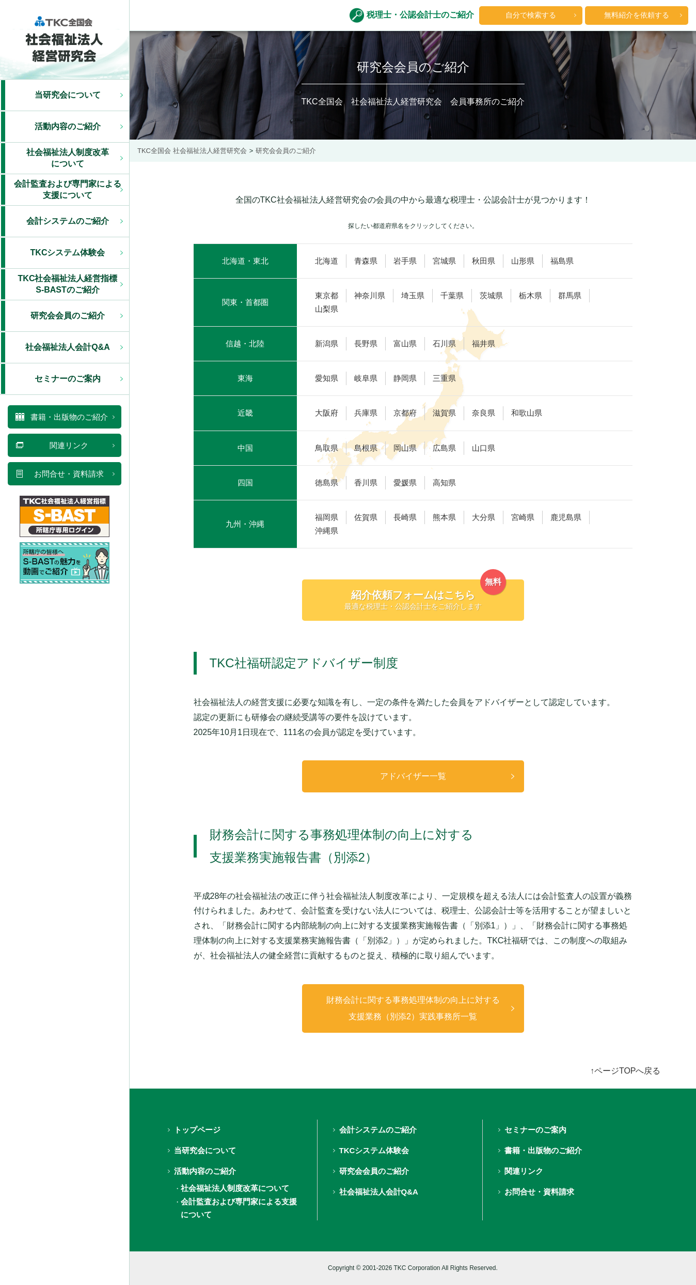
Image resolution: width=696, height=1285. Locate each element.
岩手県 (405, 261)
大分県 (483, 517)
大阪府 (326, 413)
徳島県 (326, 483)
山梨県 (326, 309)
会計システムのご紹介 (67, 221)
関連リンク (523, 1171)
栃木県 (530, 296)
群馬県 (569, 296)
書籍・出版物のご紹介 (543, 1150)
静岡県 (405, 378)
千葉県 (452, 296)
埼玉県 (412, 296)
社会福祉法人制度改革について (235, 1188)
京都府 (405, 413)
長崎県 (405, 517)
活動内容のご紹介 (68, 126)
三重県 (444, 378)
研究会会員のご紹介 (67, 315)
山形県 (522, 261)
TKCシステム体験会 (67, 252)
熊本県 (444, 517)
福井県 (483, 344)
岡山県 (405, 448)
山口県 (483, 448)
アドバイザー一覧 (413, 776)
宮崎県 (522, 517)
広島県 (444, 448)
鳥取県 (326, 448)
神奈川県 (369, 296)
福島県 (562, 261)
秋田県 (483, 261)
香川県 (365, 483)
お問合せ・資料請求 (539, 1191)
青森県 (365, 261)
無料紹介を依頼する (636, 15)
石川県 (444, 344)
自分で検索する (530, 15)
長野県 (365, 344)
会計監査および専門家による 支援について (67, 189)
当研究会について (68, 94)
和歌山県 (526, 413)
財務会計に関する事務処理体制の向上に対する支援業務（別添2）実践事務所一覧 (413, 1008)
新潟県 (326, 344)
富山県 (405, 344)
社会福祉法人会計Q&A (67, 347)
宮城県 (444, 261)
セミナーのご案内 (68, 378)
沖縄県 (326, 531)
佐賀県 (365, 517)
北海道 (326, 261)
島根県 (365, 448)
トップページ (197, 1129)
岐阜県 (365, 378)
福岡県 (326, 517)
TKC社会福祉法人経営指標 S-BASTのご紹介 (68, 284)
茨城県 (491, 296)
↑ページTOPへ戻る (625, 1070)
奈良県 (483, 413)
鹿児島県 (565, 517)
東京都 (326, 296)
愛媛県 (405, 483)
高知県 (444, 483)
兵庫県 (365, 413)
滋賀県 (444, 413)
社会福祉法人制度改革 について (67, 158)
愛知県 (326, 378)
